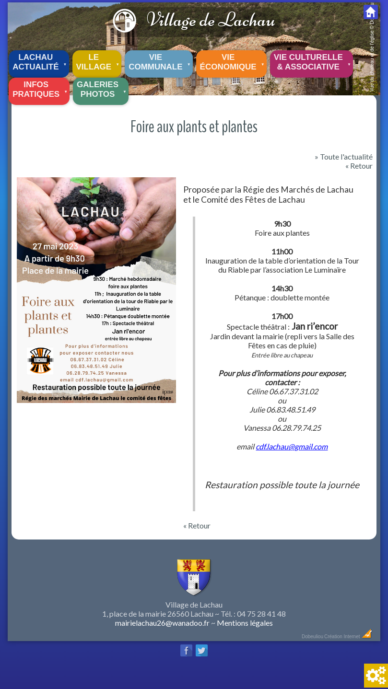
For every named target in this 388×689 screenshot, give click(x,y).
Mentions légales (245, 622)
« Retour (359, 165)
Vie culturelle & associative (313, 60)
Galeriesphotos (102, 88)
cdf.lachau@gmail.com (292, 446)
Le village (98, 60)
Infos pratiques (40, 88)
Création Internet (348, 636)
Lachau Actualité (40, 60)
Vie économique (233, 60)
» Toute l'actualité (344, 156)
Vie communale (160, 60)
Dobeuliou (312, 636)
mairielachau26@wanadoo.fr (162, 622)
